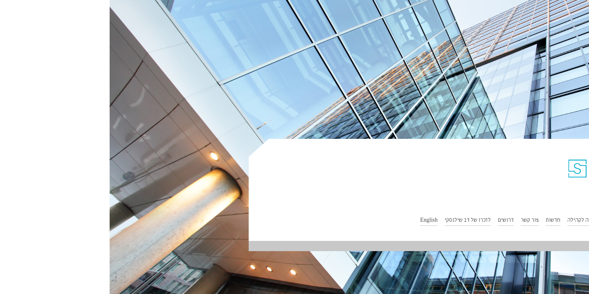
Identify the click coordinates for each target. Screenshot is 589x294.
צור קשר (420, 221)
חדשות (443, 221)
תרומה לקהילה (474, 221)
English (319, 221)
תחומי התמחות (533, 221)
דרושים (396, 221)
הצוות (503, 221)
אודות (562, 221)
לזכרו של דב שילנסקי (358, 221)
